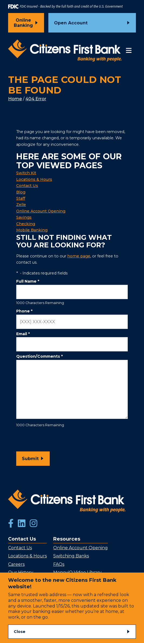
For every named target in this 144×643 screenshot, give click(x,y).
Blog (20, 192)
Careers (16, 564)
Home (15, 98)
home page (78, 256)
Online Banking (23, 23)
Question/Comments (39, 356)
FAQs (58, 564)
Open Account (71, 22)
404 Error (35, 98)
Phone (24, 311)
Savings (24, 217)
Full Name (27, 281)
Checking (25, 223)
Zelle (21, 204)
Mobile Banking (32, 230)
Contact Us (27, 185)
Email (23, 333)
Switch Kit (26, 172)
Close (19, 631)
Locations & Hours (34, 179)
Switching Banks (71, 555)
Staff (20, 198)
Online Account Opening (40, 211)
